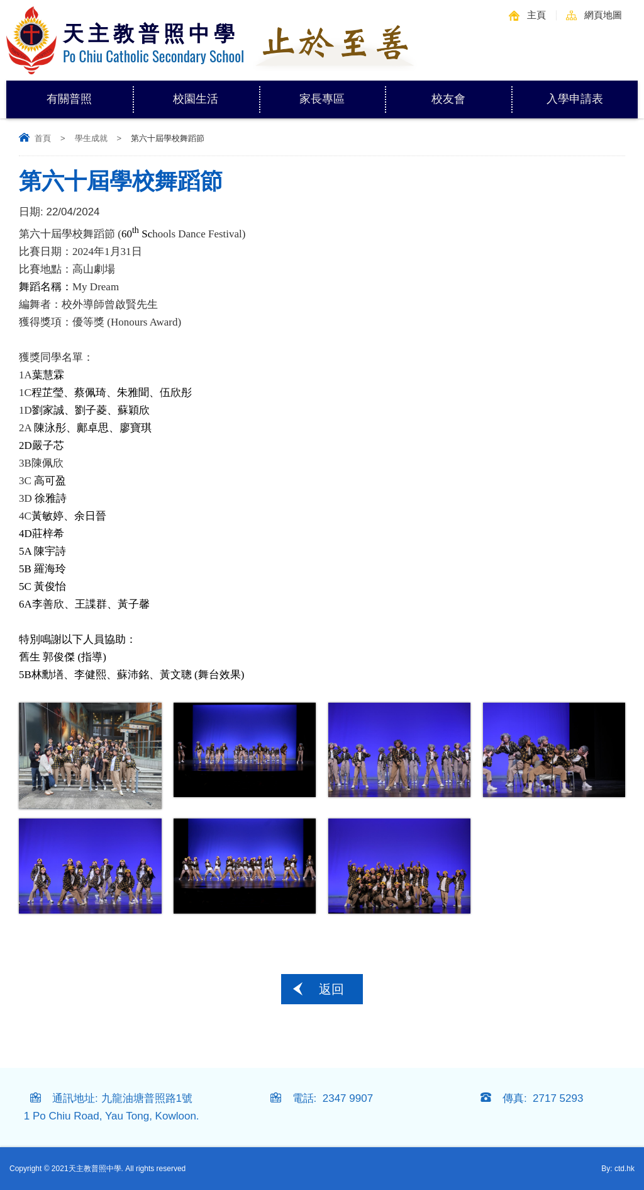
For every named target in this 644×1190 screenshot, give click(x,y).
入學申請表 (575, 99)
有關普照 (89, 93)
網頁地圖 (603, 14)
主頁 (536, 14)
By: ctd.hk (618, 1168)
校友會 (448, 99)
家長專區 (342, 93)
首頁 (43, 138)
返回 (331, 989)
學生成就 (91, 138)
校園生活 (215, 93)
